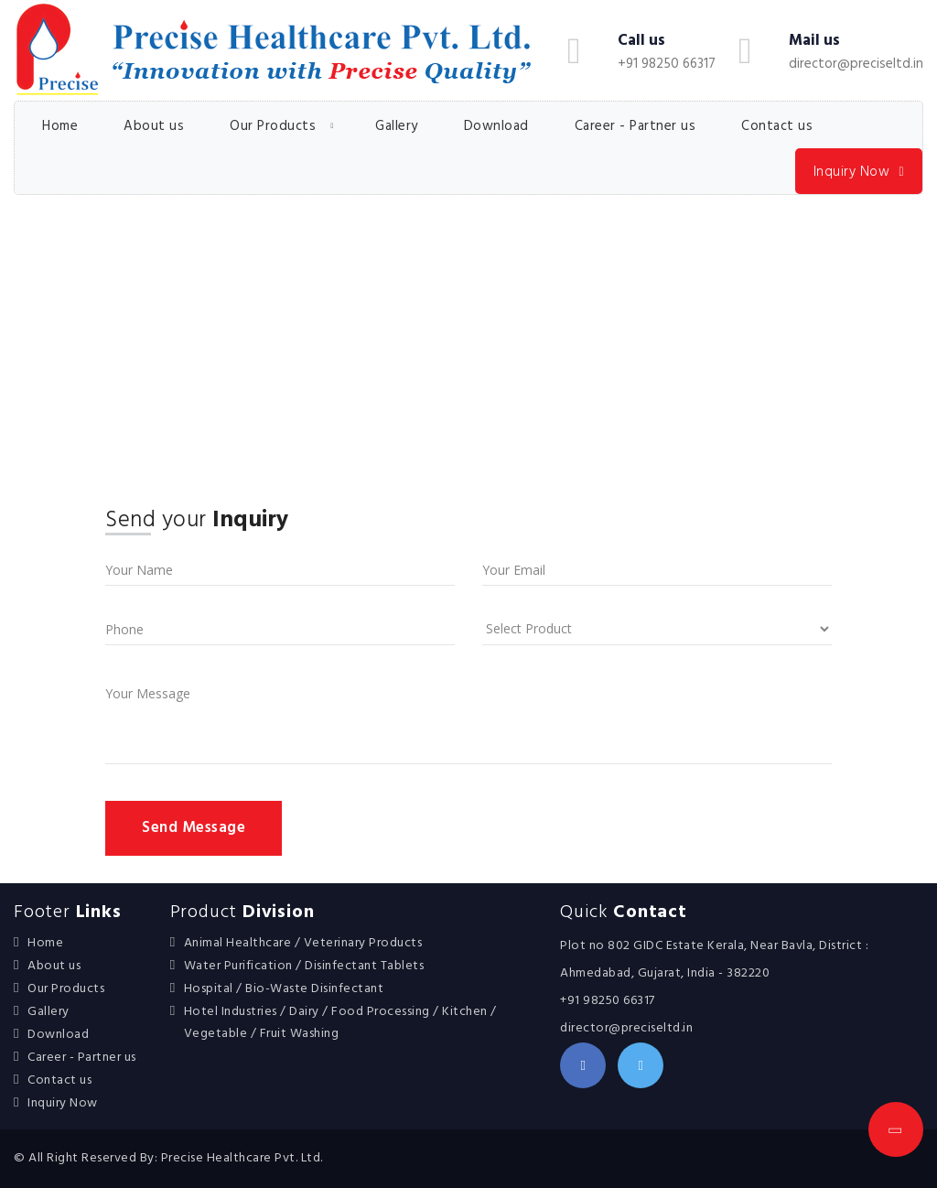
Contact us (777, 126)
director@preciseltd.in (856, 64)
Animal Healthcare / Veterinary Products (303, 943)
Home (60, 126)
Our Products (273, 126)
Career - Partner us (635, 126)
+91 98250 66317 (667, 64)
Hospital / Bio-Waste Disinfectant (284, 988)
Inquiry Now (858, 172)
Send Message (193, 827)
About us (154, 126)
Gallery (396, 126)
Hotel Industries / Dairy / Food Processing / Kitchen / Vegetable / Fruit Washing (340, 1022)
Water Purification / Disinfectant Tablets (304, 966)
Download (496, 126)
